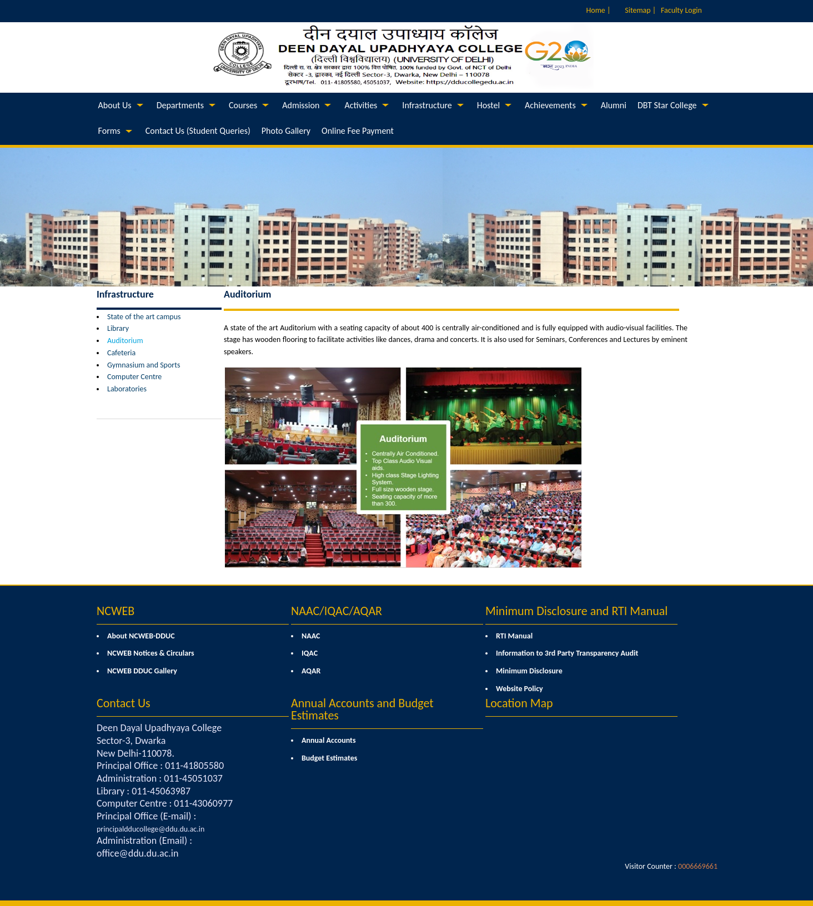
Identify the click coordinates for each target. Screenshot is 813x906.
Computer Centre (134, 376)
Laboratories (127, 389)
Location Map (519, 703)
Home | (598, 10)
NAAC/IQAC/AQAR (336, 610)
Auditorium (125, 340)
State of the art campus (144, 316)
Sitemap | (640, 10)
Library (118, 328)
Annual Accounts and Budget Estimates (362, 709)
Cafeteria (121, 353)
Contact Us (123, 703)
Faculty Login (681, 10)
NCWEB (115, 610)
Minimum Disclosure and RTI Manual (576, 610)
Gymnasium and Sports (143, 365)
